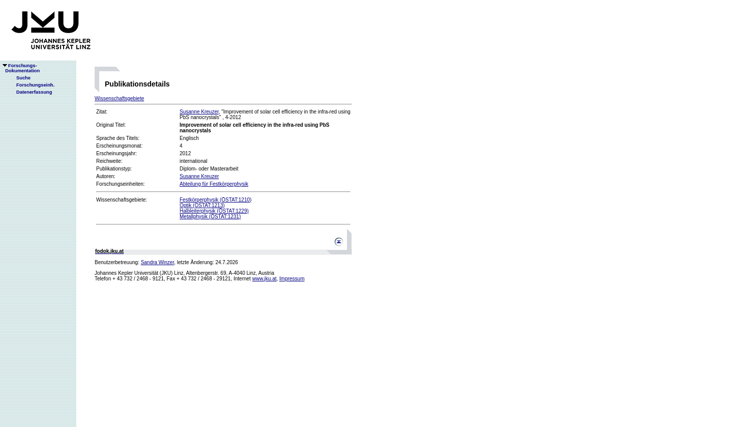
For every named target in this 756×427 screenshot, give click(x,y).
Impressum (291, 278)
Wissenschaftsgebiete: (121, 200)
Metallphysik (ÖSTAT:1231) (210, 216)
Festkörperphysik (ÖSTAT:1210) (215, 200)
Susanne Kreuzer (199, 112)
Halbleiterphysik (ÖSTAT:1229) (214, 211)
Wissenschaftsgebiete (119, 98)
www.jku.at (264, 278)
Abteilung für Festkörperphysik (214, 184)
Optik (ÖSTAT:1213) (202, 205)
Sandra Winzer (158, 262)
